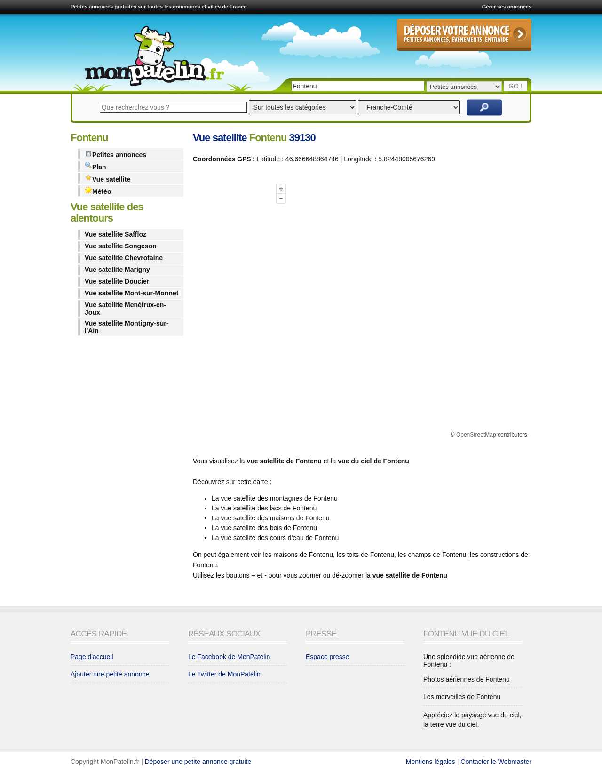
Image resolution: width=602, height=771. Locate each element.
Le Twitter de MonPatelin (224, 674)
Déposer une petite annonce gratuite (198, 761)
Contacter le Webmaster (495, 761)
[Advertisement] (230, 312)
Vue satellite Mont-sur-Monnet (131, 293)
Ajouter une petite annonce (110, 674)
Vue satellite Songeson (121, 246)
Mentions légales (430, 761)
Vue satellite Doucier (117, 281)
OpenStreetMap (476, 434)
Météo (98, 190)
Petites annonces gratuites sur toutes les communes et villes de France (158, 6)
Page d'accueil (92, 656)
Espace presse (327, 656)
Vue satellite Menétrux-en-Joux (125, 308)
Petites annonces (115, 154)
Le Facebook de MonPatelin (229, 656)
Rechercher (484, 107)
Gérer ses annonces (506, 6)
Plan (95, 166)
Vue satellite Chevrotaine (124, 258)
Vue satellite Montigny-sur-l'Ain (126, 326)
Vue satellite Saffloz (115, 234)
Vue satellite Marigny (117, 269)
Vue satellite (107, 178)
